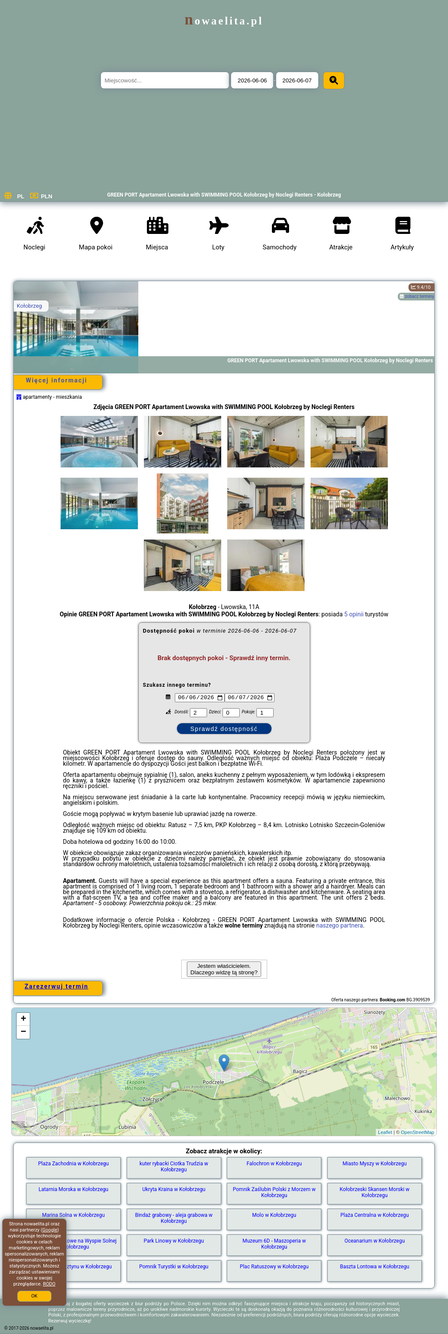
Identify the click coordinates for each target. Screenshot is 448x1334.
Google (50, 1230)
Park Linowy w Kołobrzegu (173, 1241)
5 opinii (353, 614)
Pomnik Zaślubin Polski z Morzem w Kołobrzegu (274, 1192)
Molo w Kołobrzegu (274, 1215)
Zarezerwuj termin (56, 986)
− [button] (23, 1032)
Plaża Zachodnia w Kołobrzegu (73, 1164)
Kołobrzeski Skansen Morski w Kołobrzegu (375, 1192)
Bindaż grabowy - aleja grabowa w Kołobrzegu (173, 1218)
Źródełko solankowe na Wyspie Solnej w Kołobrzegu (73, 1244)
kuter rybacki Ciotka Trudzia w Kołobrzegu (174, 1167)
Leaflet (385, 1132)
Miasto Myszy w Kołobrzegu (374, 1164)
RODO (49, 1284)
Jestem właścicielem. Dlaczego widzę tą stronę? (223, 969)
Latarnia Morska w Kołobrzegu (73, 1189)
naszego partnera (339, 925)
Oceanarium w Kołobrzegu (374, 1241)
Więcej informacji (56, 380)
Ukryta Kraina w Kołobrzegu (173, 1189)
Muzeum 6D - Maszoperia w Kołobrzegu (274, 1244)
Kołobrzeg (29, 306)
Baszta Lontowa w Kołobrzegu (374, 1267)
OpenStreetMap (417, 1132)
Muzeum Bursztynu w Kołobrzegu (73, 1267)
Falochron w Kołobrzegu (274, 1164)
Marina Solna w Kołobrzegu (73, 1215)
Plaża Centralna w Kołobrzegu (374, 1215)
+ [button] (23, 1019)
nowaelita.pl (224, 21)
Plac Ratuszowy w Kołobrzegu (274, 1267)
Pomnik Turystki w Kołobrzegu (173, 1267)
